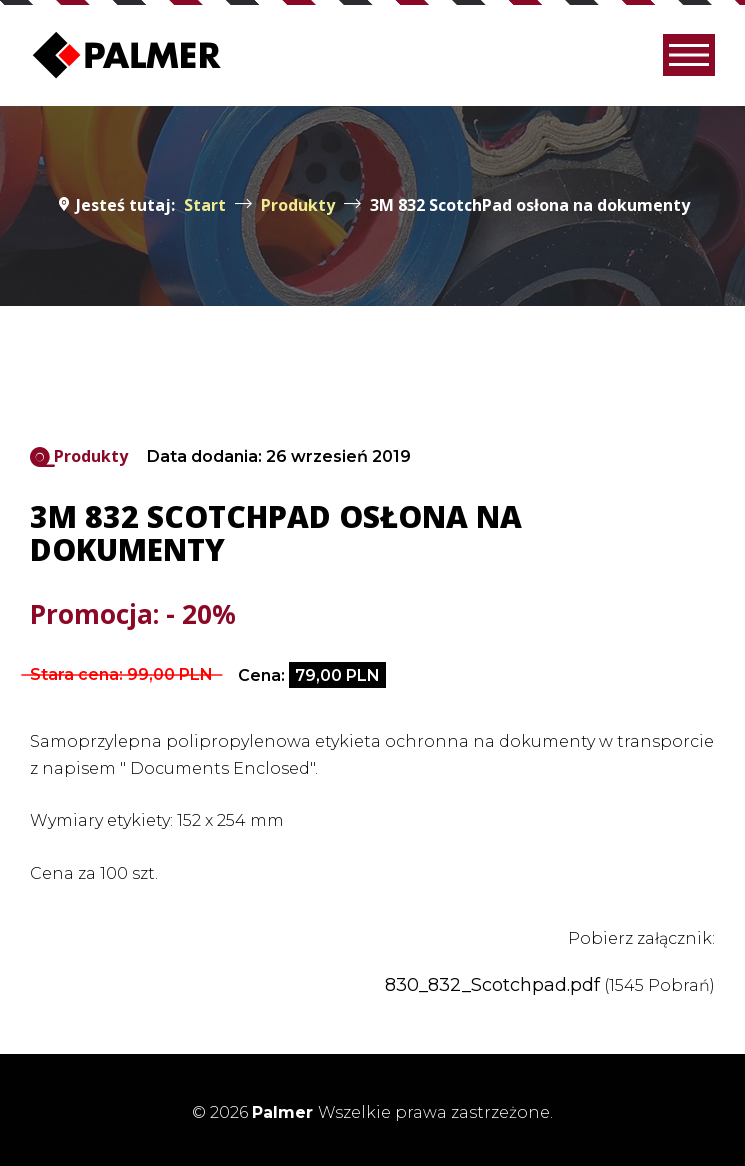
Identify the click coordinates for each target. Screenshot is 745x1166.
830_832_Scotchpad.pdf (492, 985)
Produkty (91, 456)
